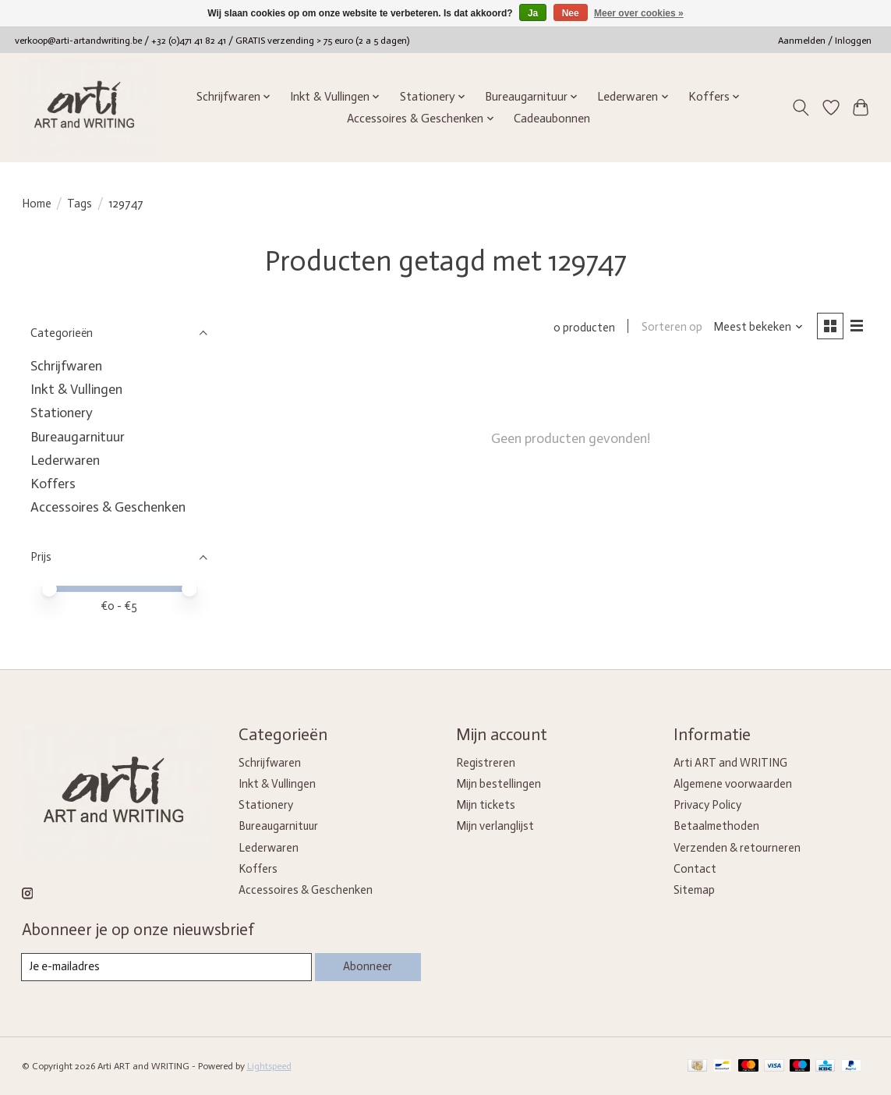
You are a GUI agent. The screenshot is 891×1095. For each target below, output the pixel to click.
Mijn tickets (485, 805)
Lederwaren (65, 460)
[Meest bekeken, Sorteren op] (757, 328)
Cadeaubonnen (552, 119)
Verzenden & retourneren (737, 848)
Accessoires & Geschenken (108, 507)
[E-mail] (166, 967)
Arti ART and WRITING (730, 763)
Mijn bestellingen (498, 784)
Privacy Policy (707, 805)
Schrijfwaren (66, 365)
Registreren (485, 763)
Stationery (61, 412)
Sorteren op (671, 328)
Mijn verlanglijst (495, 826)
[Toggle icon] (800, 108)
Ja (533, 13)
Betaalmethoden (716, 826)
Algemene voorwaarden (733, 784)
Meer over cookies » (639, 13)
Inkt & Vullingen (76, 389)
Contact (695, 869)
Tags (79, 204)
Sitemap (694, 890)
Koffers (53, 483)
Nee (570, 13)
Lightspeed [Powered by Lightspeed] (269, 1066)
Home (36, 204)
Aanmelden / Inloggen (825, 40)
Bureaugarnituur (77, 436)
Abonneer (367, 966)
